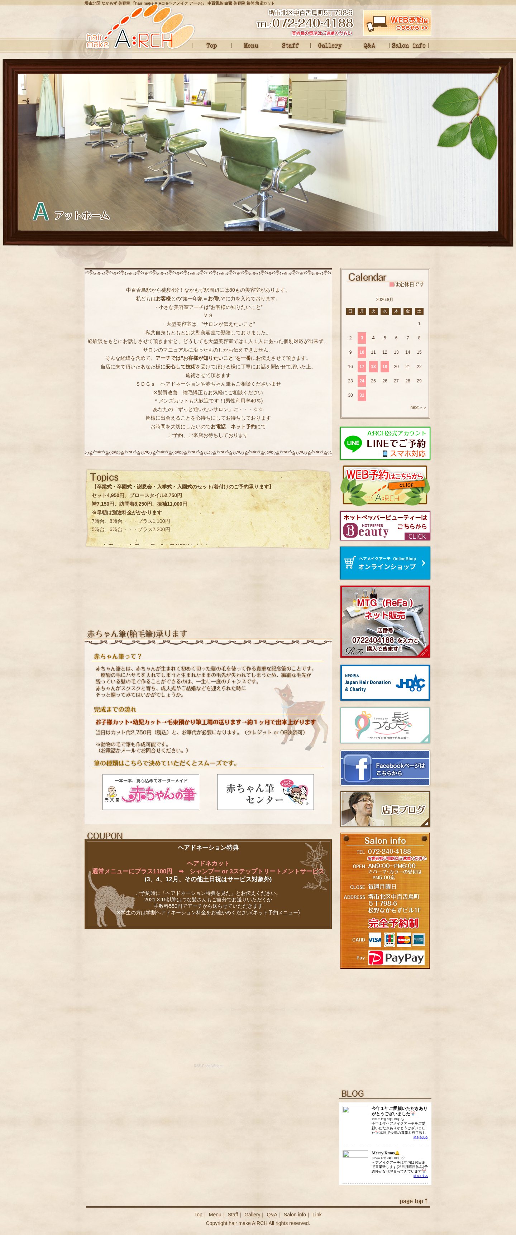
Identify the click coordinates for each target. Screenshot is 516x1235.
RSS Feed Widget (208, 1066)
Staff (290, 45)
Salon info (409, 45)
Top (211, 45)
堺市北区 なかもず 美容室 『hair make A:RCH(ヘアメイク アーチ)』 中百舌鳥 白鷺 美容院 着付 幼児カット (180, 3)
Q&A (369, 45)
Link (317, 1214)
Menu (251, 45)
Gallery (330, 45)
